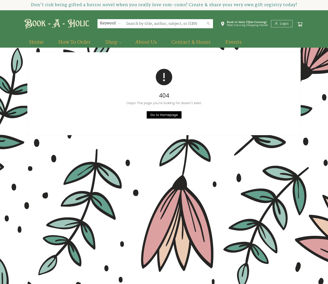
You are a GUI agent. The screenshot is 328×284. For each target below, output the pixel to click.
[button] (244, 24)
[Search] (208, 23)
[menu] (164, 42)
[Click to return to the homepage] (164, 115)
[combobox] (110, 23)
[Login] (281, 23)
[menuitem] (36, 42)
